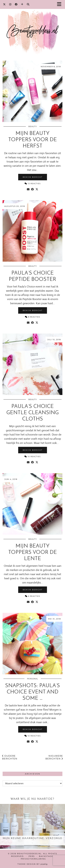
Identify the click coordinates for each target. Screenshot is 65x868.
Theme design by (32, 864)
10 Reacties (32, 456)
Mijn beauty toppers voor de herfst (32, 140)
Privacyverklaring (33, 859)
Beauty (32, 126)
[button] (60, 4)
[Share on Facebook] (32, 189)
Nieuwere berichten (54, 757)
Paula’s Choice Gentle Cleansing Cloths (32, 413)
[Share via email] (28, 189)
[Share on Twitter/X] (37, 189)
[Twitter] (4, 4)
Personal (32, 679)
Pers (32, 856)
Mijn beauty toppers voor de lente (32, 553)
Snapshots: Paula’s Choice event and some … (32, 692)
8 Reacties (32, 317)
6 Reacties (32, 596)
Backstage (46, 856)
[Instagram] (10, 4)
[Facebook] (16, 4)
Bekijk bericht (32, 177)
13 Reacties (33, 183)
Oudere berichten (9, 757)
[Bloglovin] (22, 4)
